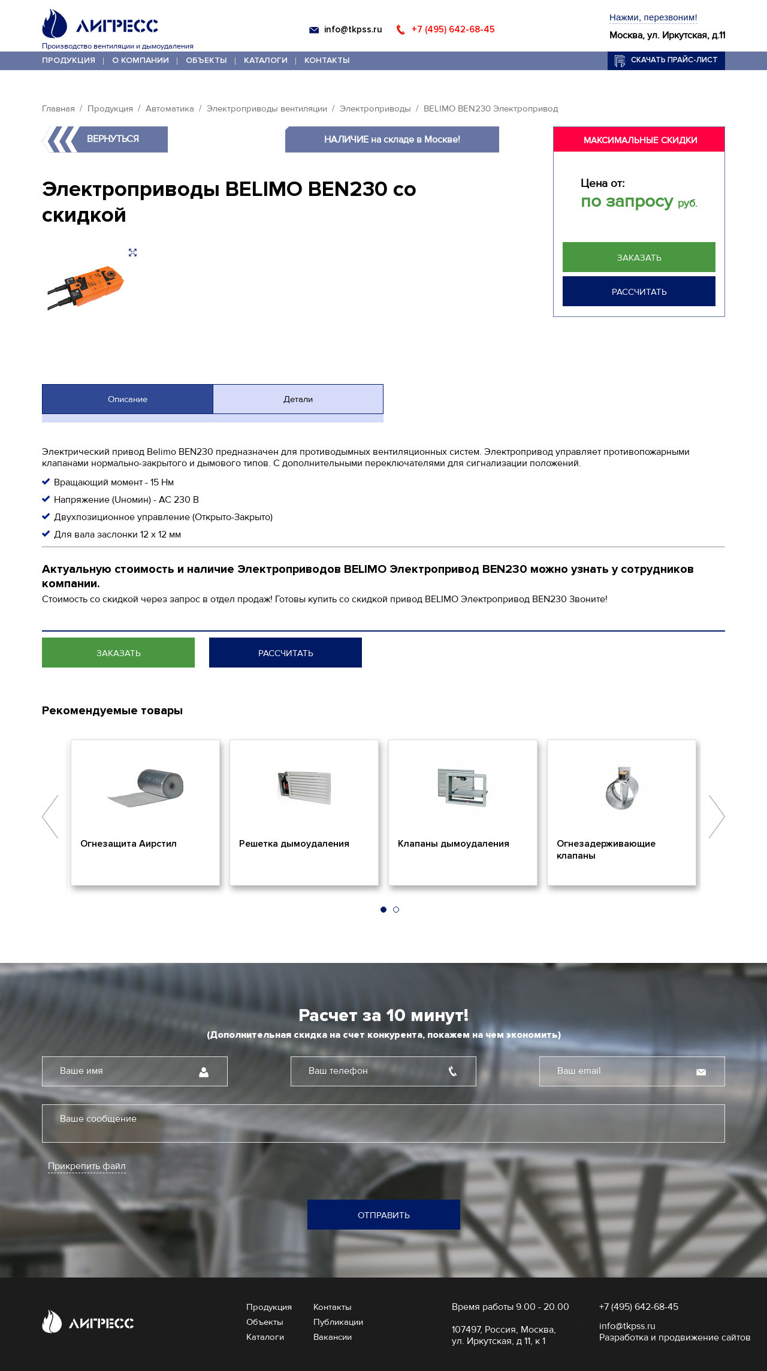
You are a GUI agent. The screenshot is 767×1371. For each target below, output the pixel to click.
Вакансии (332, 1336)
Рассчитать (639, 291)
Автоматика (170, 108)
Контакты (327, 60)
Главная (58, 108)
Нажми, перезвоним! (653, 17)
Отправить (384, 1215)
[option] (145, 812)
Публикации (338, 1321)
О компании (140, 60)
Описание (127, 399)
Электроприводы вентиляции (267, 108)
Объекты (206, 60)
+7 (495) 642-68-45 (453, 29)
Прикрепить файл (87, 1166)
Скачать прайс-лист (674, 60)
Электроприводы (375, 108)
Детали (298, 399)
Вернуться (113, 139)
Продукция (68, 60)
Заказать (639, 257)
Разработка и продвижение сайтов (675, 1337)
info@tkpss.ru (353, 29)
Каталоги (266, 60)
